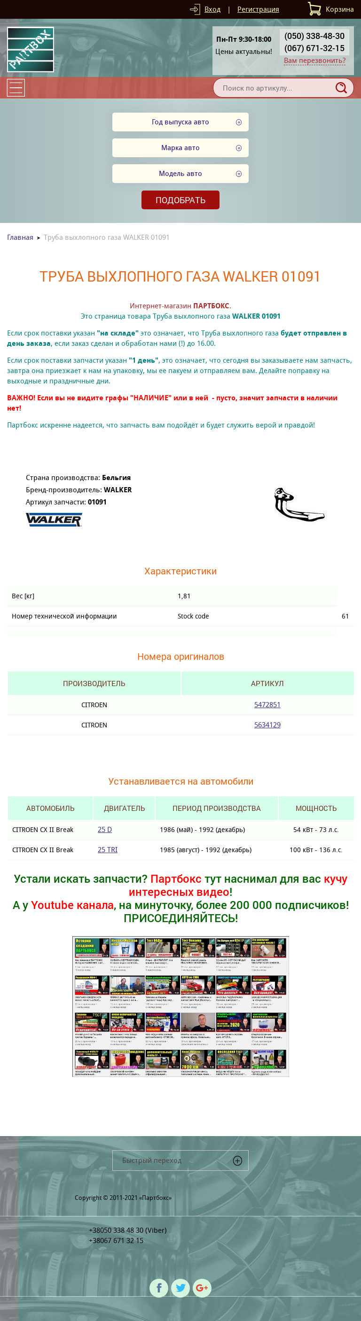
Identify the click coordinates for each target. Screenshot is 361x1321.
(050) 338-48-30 (314, 35)
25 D (105, 829)
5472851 (267, 704)
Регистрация (258, 9)
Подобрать (180, 200)
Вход (212, 9)
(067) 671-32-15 (314, 47)
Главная (20, 237)
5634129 (267, 724)
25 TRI (108, 849)
